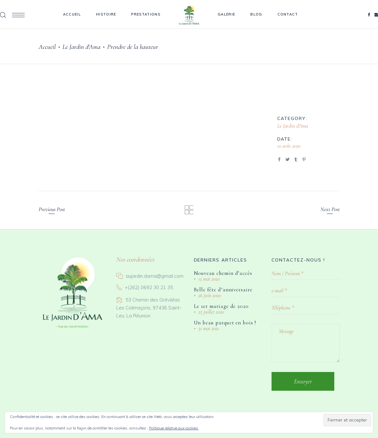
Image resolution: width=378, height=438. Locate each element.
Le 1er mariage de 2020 (221, 306)
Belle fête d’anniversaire (223, 289)
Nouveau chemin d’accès (223, 273)
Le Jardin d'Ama (81, 47)
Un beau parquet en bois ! (225, 322)
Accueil (47, 47)
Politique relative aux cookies (173, 428)
